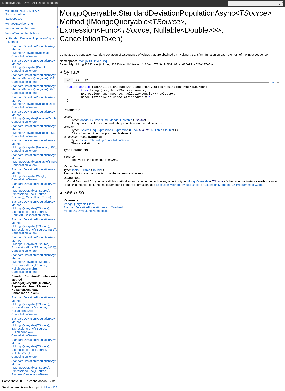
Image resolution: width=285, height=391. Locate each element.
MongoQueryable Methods (22, 33)
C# (68, 80)
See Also (72, 192)
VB (77, 79)
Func (133, 130)
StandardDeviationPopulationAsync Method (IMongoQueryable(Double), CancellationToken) (34, 65)
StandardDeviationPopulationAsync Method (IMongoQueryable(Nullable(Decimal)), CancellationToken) (34, 102)
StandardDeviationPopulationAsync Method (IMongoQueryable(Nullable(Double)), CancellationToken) (34, 116)
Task (75, 170)
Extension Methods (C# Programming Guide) (234, 184)
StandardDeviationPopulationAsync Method (31, 40)
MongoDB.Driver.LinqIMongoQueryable (106, 119)
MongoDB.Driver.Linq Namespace (86, 210)
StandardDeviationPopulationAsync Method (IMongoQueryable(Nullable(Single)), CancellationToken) (34, 160)
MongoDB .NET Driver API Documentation (22, 12)
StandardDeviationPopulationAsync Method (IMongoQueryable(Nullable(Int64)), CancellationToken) (34, 145)
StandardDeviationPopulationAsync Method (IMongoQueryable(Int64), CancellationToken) (34, 89)
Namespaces (13, 18)
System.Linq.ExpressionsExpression (104, 130)
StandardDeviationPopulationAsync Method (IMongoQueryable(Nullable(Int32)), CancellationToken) (34, 131)
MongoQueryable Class (20, 28)
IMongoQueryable (198, 181)
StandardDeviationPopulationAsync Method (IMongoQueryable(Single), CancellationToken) (34, 174)
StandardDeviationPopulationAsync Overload (93, 207)
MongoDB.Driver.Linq (19, 23)
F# (86, 79)
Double (168, 130)
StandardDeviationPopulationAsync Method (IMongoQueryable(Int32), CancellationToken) (34, 78)
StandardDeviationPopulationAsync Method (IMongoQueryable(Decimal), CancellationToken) (34, 51)
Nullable (156, 130)
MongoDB (50, 387)
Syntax (69, 72)
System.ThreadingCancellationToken (104, 140)
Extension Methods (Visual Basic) (178, 184)
